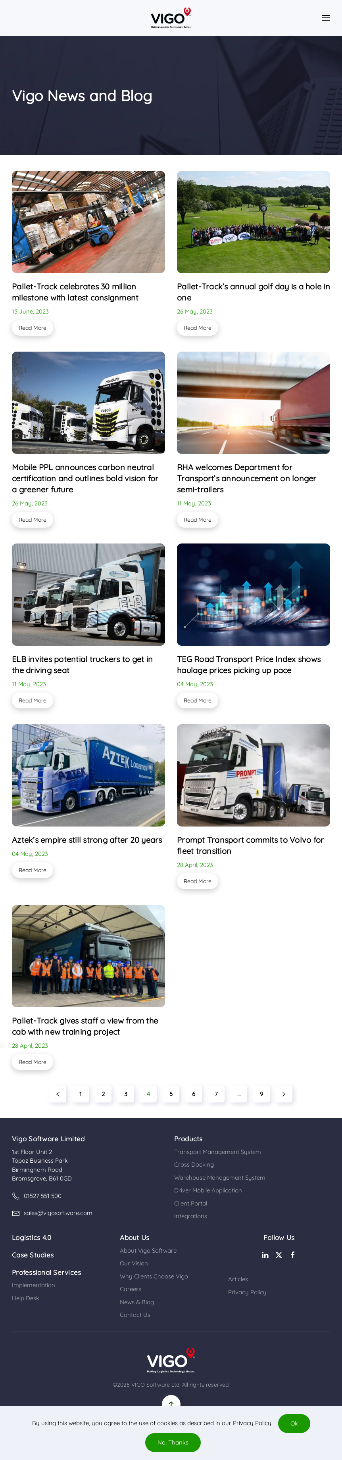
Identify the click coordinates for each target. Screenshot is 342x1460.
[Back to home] (171, 18)
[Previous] (58, 1094)
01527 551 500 (36, 1196)
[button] (326, 18)
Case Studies (33, 1255)
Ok (294, 1423)
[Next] (284, 1094)
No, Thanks (173, 1442)
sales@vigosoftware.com (52, 1213)
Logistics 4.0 (31, 1237)
